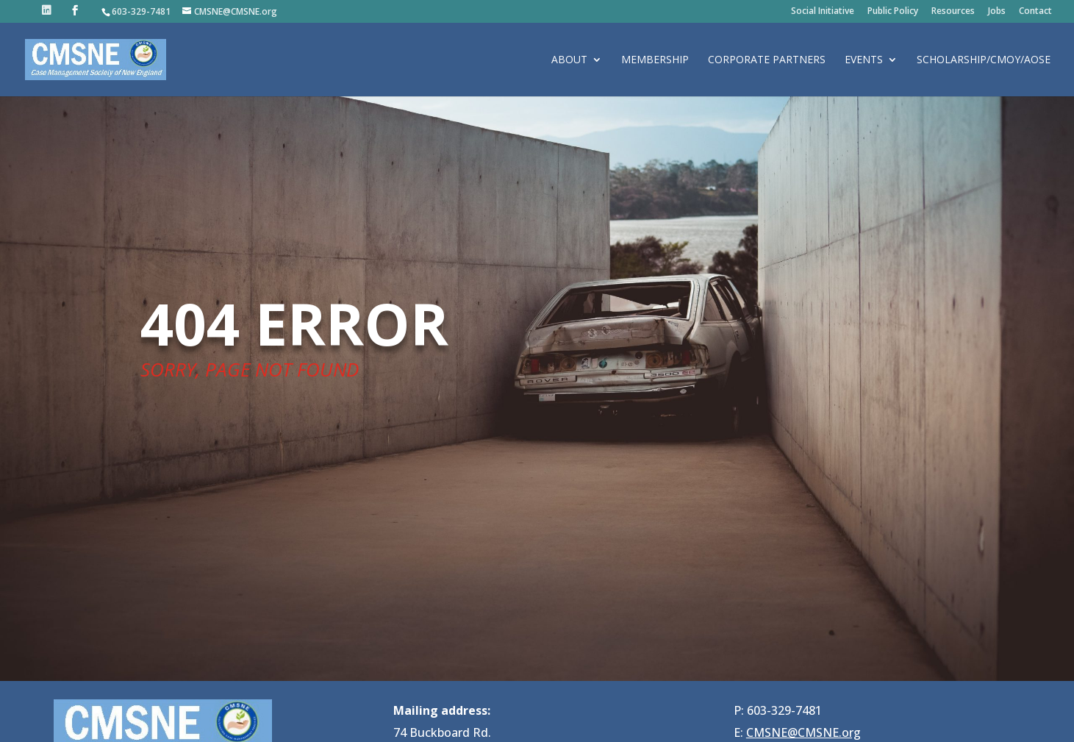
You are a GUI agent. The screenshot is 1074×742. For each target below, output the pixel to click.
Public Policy (892, 12)
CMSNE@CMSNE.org (803, 732)
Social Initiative (822, 12)
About (569, 60)
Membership (655, 60)
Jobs (997, 12)
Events (864, 60)
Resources (953, 12)
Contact (1035, 12)
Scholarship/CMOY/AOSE (983, 60)
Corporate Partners (767, 60)
